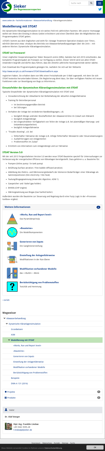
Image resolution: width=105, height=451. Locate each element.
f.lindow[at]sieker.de (22, 430)
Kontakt (57, 443)
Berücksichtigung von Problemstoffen (39, 282)
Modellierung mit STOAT (22, 340)
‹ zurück (5, 300)
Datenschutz (47, 443)
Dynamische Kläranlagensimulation (24, 324)
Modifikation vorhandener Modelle (38, 269)
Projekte (52, 391)
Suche (72, 443)
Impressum (36, 443)
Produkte (52, 397)
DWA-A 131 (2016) (19, 383)
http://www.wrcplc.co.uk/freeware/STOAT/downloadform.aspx (30, 71)
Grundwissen (17, 329)
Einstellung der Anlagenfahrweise (37, 255)
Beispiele (15, 378)
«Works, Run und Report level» (36, 214)
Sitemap (65, 443)
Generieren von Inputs (31, 241)
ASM (13, 335)
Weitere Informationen (17, 207)
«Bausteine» (26, 228)
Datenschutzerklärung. (53, 448)
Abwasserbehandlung (16, 318)
